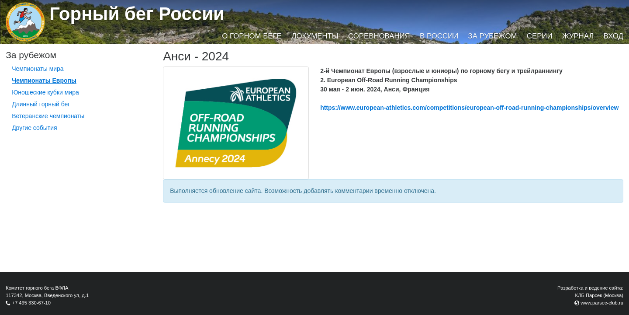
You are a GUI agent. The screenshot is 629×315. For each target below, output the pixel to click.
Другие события (34, 127)
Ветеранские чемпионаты (48, 115)
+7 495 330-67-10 (31, 302)
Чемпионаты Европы (44, 80)
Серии (540, 36)
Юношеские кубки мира (45, 92)
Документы (314, 36)
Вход (613, 36)
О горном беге (251, 36)
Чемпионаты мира (38, 68)
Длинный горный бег (41, 104)
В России (439, 36)
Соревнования (379, 36)
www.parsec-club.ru (602, 302)
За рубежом (492, 36)
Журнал (578, 36)
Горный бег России (137, 14)
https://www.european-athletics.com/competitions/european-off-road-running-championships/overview (469, 107)
